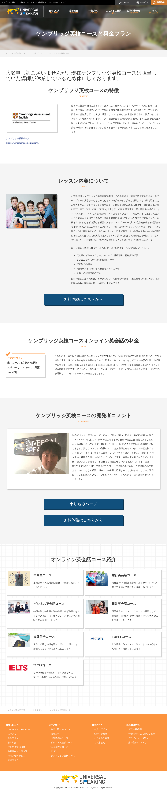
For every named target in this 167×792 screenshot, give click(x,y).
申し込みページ (83, 504)
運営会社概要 (135, 729)
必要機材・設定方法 (17, 751)
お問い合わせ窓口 (16, 756)
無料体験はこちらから (83, 299)
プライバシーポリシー (139, 738)
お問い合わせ (133, 11)
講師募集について (137, 742)
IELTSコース (57, 751)
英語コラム (13, 760)
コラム (153, 11)
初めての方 (54, 11)
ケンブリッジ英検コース (63, 756)
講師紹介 (74, 11)
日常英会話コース (59, 738)
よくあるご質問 (114, 11)
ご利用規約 (99, 742)
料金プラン (94, 11)
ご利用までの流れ (16, 747)
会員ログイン (100, 729)
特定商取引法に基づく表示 (141, 734)
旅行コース (56, 734)
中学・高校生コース (60, 729)
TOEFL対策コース (59, 747)
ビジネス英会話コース (62, 742)
